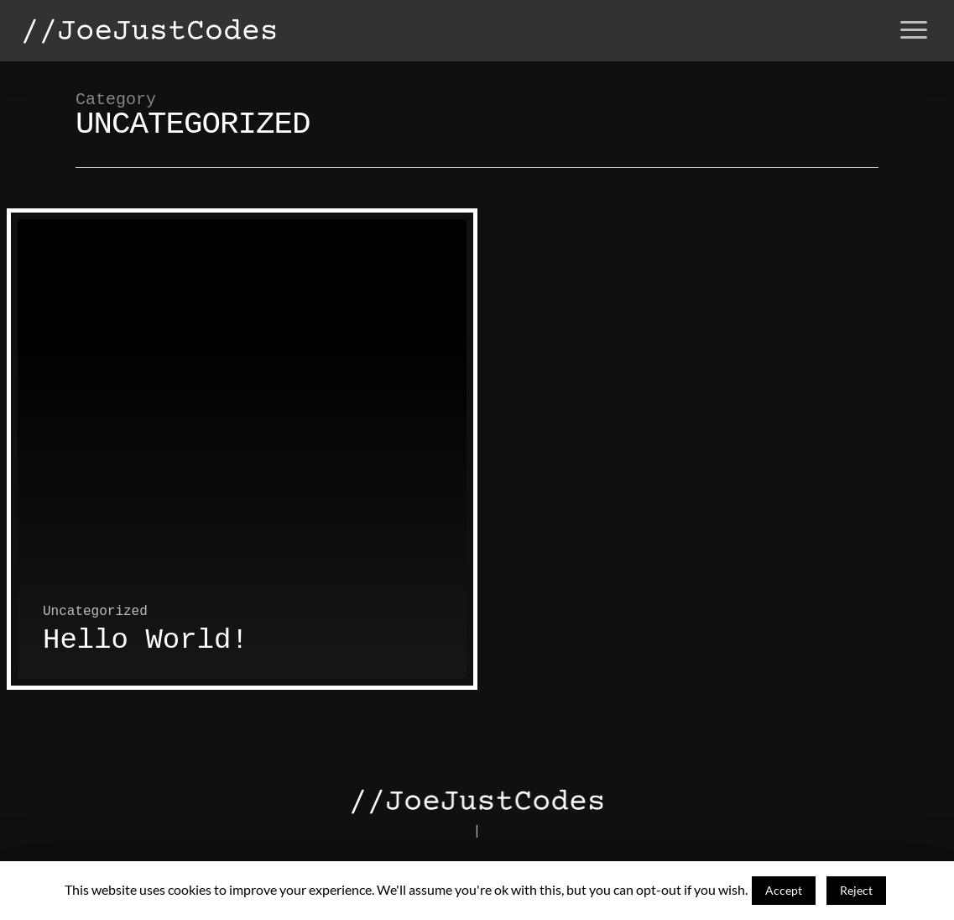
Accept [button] (783, 890)
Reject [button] (856, 890)
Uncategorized (95, 611)
